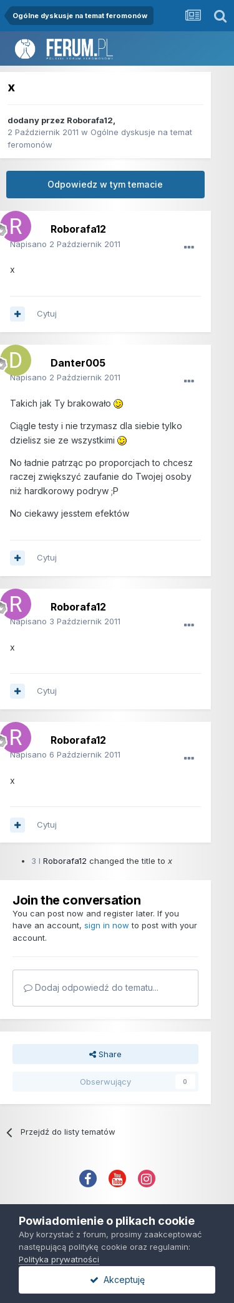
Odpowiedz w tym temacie (105, 184)
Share (105, 1054)
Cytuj (47, 313)
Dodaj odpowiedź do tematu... (91, 987)
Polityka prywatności (59, 1259)
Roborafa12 (90, 120)
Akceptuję (117, 1279)
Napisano (65, 244)
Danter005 (78, 363)
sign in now (106, 925)
